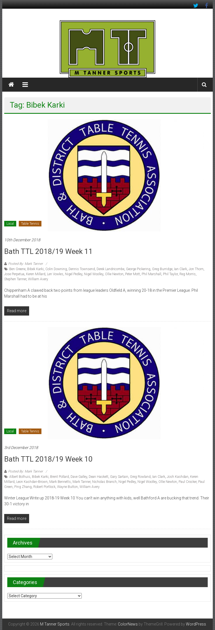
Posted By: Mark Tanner (25, 264)
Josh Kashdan (177, 477)
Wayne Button (67, 487)
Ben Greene (17, 269)
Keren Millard (35, 274)
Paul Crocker (188, 482)
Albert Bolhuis (19, 477)
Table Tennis (30, 224)
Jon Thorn (196, 269)
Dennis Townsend (82, 269)
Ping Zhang (23, 487)
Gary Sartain (119, 477)
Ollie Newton (114, 274)
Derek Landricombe (110, 269)
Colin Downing (56, 269)
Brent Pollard (59, 477)
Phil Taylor (170, 274)
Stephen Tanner (15, 279)
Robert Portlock (44, 487)
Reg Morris (187, 274)
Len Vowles (55, 274)
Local (10, 224)
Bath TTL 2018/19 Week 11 (48, 251)
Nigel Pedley (73, 274)
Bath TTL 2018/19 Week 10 (48, 459)
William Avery (38, 279)
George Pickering (138, 269)
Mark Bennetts (60, 482)
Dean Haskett (98, 477)
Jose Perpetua (14, 274)
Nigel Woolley (93, 274)
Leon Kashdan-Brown (32, 482)
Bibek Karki (35, 269)
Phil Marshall (151, 274)
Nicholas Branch (104, 482)
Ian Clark (180, 269)
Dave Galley (79, 477)
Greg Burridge (162, 269)
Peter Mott (132, 274)
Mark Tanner (81, 482)
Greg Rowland (140, 477)
